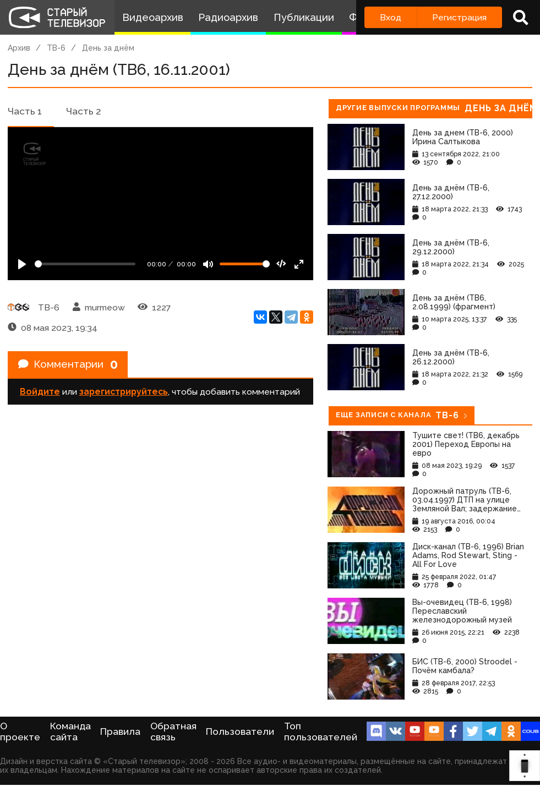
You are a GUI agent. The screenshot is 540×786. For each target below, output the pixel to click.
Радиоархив (228, 17)
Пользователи (240, 731)
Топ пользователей (320, 731)
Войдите (40, 394)
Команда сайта (70, 731)
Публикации (304, 17)
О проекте (20, 731)
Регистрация (459, 17)
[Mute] (208, 264)
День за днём (108, 47)
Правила (120, 731)
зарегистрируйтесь (123, 394)
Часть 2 (83, 111)
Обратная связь (173, 731)
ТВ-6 (56, 47)
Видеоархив (152, 17)
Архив (19, 47)
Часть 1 (25, 111)
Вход (390, 17)
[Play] (22, 264)
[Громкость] (245, 264)
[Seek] (85, 264)
